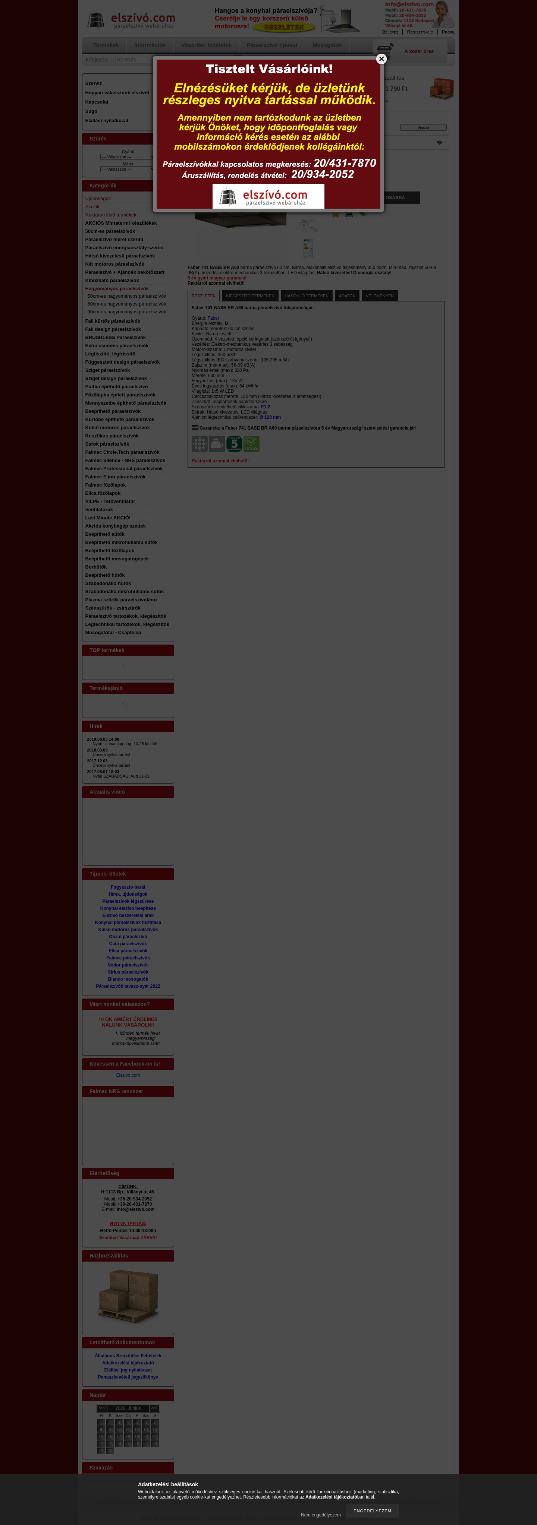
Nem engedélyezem (321, 1515)
